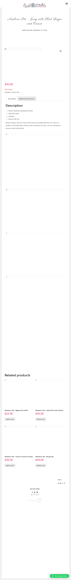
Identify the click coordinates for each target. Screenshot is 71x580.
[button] (59, 576)
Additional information (27, 99)
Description (12, 99)
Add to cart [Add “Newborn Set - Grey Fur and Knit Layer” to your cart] (10, 504)
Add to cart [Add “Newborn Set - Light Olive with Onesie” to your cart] (41, 457)
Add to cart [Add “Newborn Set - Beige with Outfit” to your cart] (10, 457)
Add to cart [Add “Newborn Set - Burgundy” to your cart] (41, 504)
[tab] (12, 99)
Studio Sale (15, 92)
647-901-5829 (35, 527)
